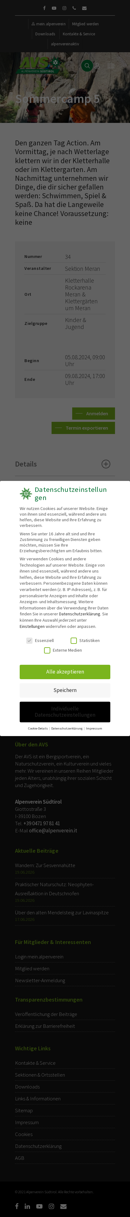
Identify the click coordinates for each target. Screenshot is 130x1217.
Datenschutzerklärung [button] (67, 727)
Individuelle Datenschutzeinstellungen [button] (65, 711)
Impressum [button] (94, 727)
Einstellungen (32, 626)
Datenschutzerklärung (79, 614)
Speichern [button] (65, 689)
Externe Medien (63, 650)
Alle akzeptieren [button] (65, 671)
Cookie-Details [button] (38, 727)
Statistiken (85, 640)
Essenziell (40, 640)
